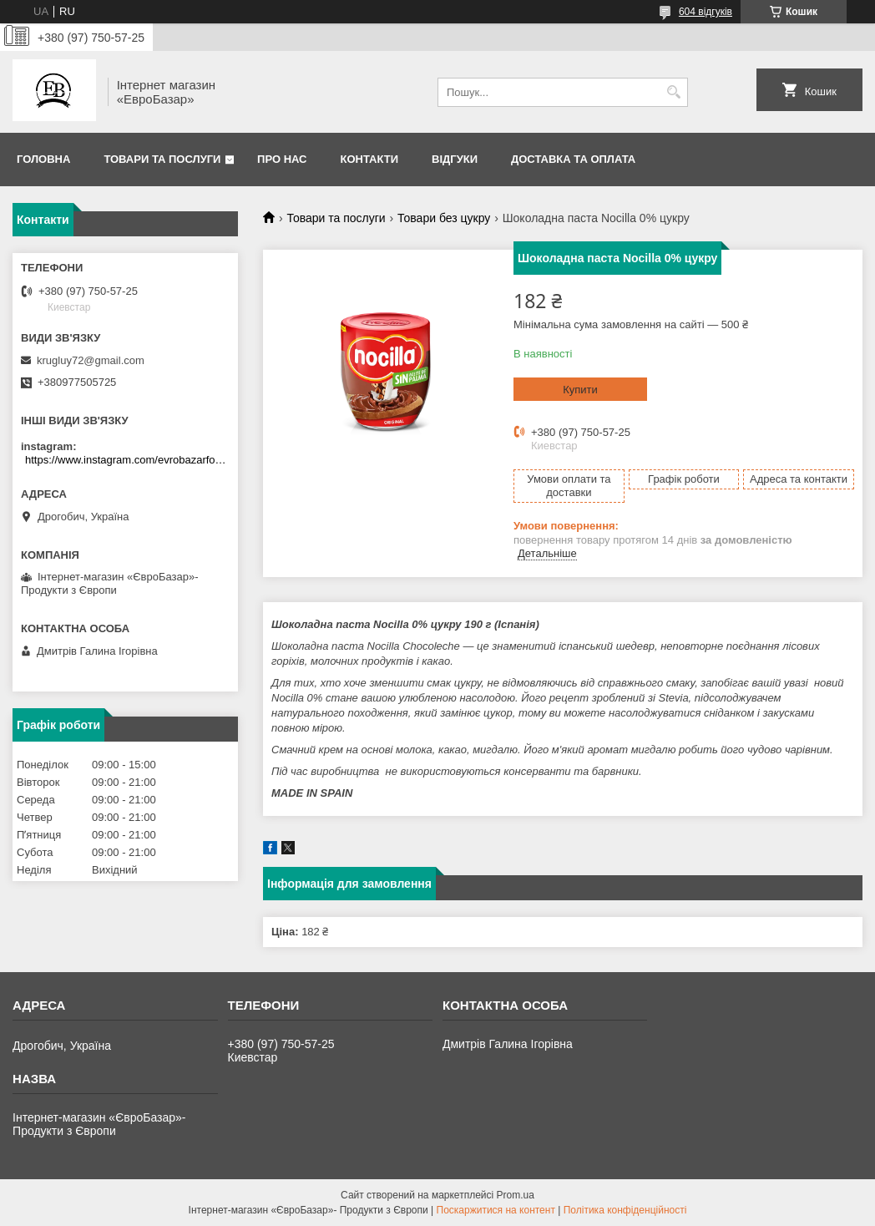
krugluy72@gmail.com (90, 360)
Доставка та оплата (573, 159)
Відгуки (455, 159)
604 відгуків (705, 12)
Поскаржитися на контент (496, 1210)
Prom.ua (515, 1195)
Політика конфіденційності (625, 1210)
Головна (43, 159)
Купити (580, 389)
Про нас (281, 159)
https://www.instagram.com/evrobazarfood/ (127, 459)
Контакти (370, 159)
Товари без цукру (443, 218)
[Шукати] (673, 92)
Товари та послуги (162, 159)
